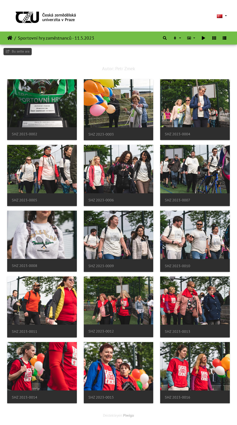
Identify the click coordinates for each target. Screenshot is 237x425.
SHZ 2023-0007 (177, 200)
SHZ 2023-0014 (24, 397)
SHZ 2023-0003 (101, 134)
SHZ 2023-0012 (101, 331)
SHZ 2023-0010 (177, 266)
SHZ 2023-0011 (24, 331)
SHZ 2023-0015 (101, 397)
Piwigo (128, 415)
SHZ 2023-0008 (24, 265)
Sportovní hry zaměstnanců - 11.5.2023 (56, 38)
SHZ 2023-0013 (177, 331)
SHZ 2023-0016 (177, 397)
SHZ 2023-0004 (177, 134)
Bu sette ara (17, 51)
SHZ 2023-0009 (101, 266)
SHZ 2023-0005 (24, 200)
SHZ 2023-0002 (24, 134)
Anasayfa (9, 38)
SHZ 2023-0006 (101, 200)
